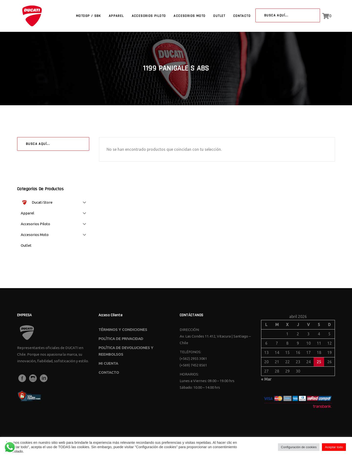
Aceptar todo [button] (334, 447)
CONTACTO (109, 372)
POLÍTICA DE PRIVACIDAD (121, 339)
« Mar (266, 379)
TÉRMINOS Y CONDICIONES (123, 330)
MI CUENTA (108, 363)
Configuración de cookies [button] (299, 447)
